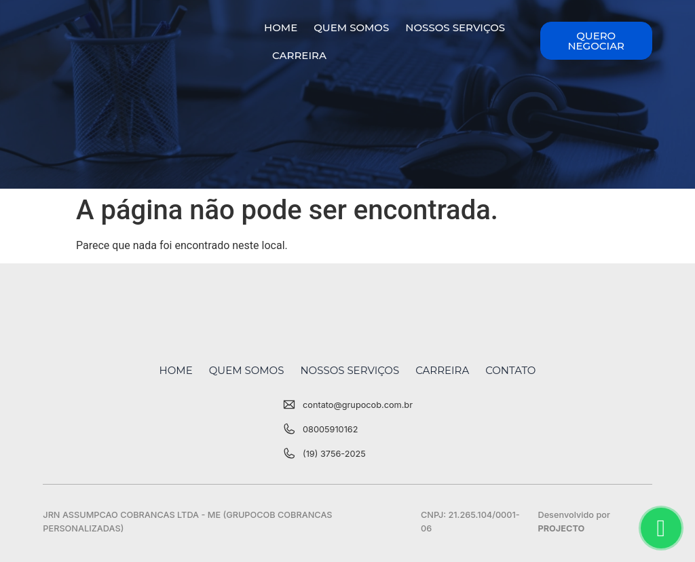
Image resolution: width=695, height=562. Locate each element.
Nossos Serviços (455, 27)
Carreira (299, 55)
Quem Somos (351, 27)
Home (280, 27)
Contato (510, 370)
